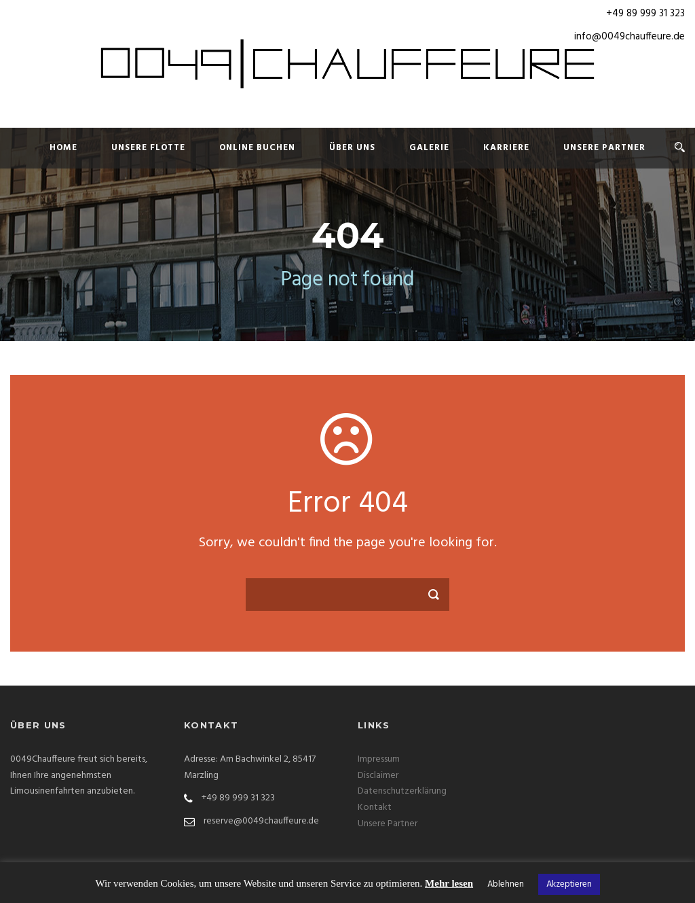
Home (63, 148)
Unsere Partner (604, 148)
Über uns (352, 148)
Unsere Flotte (148, 148)
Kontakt (375, 807)
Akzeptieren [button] (569, 884)
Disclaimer (378, 775)
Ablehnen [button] (505, 884)
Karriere (506, 148)
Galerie (429, 148)
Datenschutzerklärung (402, 791)
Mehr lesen (449, 883)
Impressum (379, 759)
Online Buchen (257, 148)
